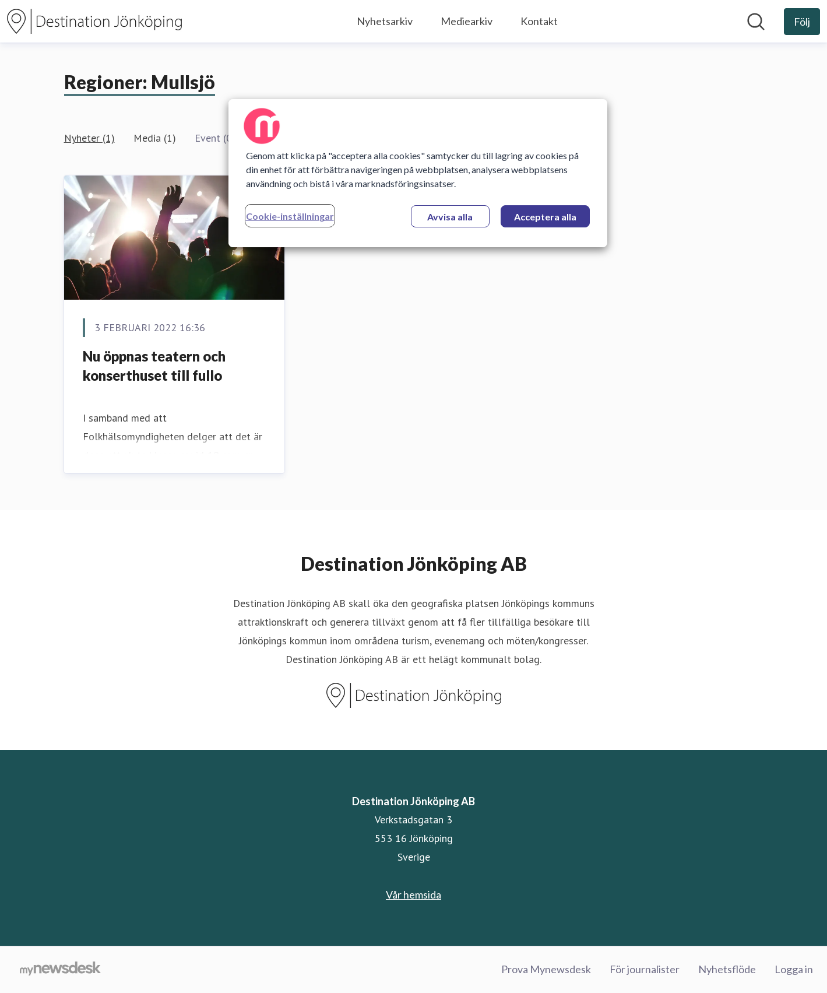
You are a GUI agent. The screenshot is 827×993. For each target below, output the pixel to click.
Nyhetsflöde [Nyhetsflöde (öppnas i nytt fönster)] (727, 969)
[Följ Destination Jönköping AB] (802, 21)
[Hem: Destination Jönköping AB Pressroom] (94, 21)
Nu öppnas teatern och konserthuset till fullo (154, 366)
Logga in (794, 969)
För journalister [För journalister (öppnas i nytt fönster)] (645, 969)
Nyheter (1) (89, 138)
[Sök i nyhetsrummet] (756, 21)
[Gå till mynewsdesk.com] (60, 969)
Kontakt (539, 21)
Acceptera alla (545, 216)
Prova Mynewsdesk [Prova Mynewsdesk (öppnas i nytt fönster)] (546, 969)
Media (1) (154, 138)
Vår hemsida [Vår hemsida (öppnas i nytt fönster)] (413, 894)
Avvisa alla (450, 216)
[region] (417, 173)
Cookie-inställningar (290, 216)
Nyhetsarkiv (385, 21)
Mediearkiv (466, 21)
